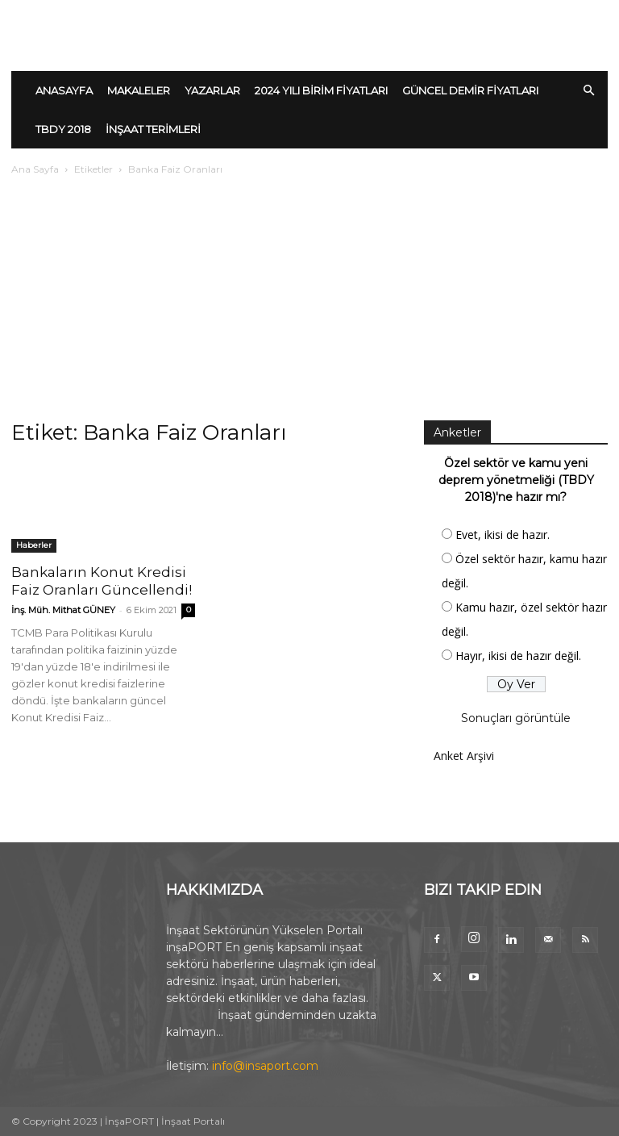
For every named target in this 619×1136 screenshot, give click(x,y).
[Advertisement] (309, 299)
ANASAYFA (64, 90)
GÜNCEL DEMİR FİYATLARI (470, 90)
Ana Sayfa (35, 169)
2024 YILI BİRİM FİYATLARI (321, 90)
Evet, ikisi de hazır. (502, 534)
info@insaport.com (265, 1066)
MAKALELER (138, 90)
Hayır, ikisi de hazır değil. (518, 655)
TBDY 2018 (63, 129)
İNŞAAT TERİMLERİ (153, 129)
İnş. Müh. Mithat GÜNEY (63, 610)
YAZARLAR (212, 90)
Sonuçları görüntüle (516, 718)
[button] (588, 90)
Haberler (34, 545)
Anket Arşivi (464, 755)
